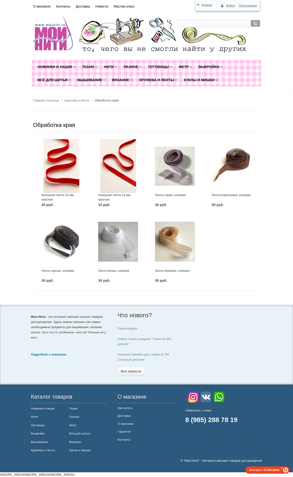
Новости (102, 6)
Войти (230, 5)
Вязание (75, 442)
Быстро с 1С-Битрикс (264, 470)
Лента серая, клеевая (170, 195)
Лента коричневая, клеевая (231, 195)
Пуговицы (38, 425)
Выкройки (38, 433)
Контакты (63, 6)
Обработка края (54, 125)
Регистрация (248, 5)
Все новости (131, 371)
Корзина (206, 5)
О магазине (41, 6)
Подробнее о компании (48, 354)
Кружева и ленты (43, 450)
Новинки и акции (42, 408)
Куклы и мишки (80, 450)
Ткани (73, 408)
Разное (74, 416)
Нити (34, 416)
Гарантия (123, 431)
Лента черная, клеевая (58, 270)
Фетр (72, 425)
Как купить (124, 408)
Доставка (83, 6)
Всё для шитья (79, 433)
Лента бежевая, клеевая (172, 270)
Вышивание (39, 442)
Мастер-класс (124, 6)
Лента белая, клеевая (113, 270)
